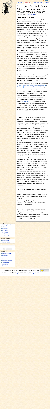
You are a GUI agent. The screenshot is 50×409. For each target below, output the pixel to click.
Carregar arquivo (6, 258)
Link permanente (6, 265)
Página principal (31, 14)
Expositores (5, 232)
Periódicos (5, 228)
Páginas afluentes (7, 253)
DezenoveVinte (6, 240)
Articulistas (5, 230)
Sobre (23, 273)
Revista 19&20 (6, 242)
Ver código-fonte (38, 2)
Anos (3, 226)
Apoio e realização (7, 235)
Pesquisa (3, 244)
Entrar (46, 0)
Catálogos (5, 233)
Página (20, 2)
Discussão (27, 2)
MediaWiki (25, 101)
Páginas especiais (7, 260)
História (47, 2)
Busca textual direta (38, 87)
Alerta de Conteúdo (33, 273)
